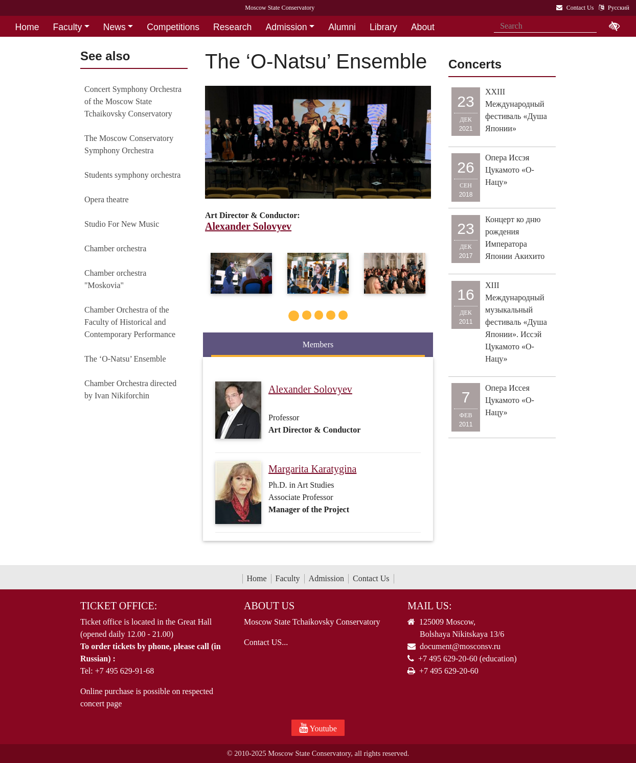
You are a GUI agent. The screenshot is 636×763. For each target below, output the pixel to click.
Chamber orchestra (115, 248)
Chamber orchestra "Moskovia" (115, 279)
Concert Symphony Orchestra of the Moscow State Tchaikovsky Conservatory (132, 101)
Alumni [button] (342, 27)
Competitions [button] (173, 27)
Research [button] (232, 27)
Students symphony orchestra (132, 175)
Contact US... (266, 642)
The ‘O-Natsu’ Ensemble (125, 358)
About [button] (423, 27)
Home (257, 578)
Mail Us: (429, 605)
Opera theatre (106, 199)
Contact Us (371, 578)
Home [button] (27, 27)
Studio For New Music (121, 224)
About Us (269, 605)
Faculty (288, 578)
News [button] (114, 27)
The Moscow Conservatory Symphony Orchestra (128, 144)
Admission (326, 578)
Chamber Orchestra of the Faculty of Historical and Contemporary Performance (129, 322)
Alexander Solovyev (310, 389)
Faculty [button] (67, 27)
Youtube (318, 728)
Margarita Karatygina (312, 468)
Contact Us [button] (37, 43)
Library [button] (383, 27)
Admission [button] (286, 27)
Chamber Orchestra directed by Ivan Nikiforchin (130, 389)
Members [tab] (318, 344)
